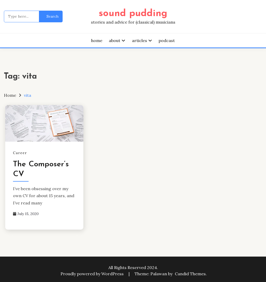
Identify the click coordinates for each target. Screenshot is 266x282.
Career (20, 153)
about (114, 40)
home (96, 40)
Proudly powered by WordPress (93, 273)
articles (139, 40)
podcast (166, 40)
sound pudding (133, 13)
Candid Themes (190, 273)
